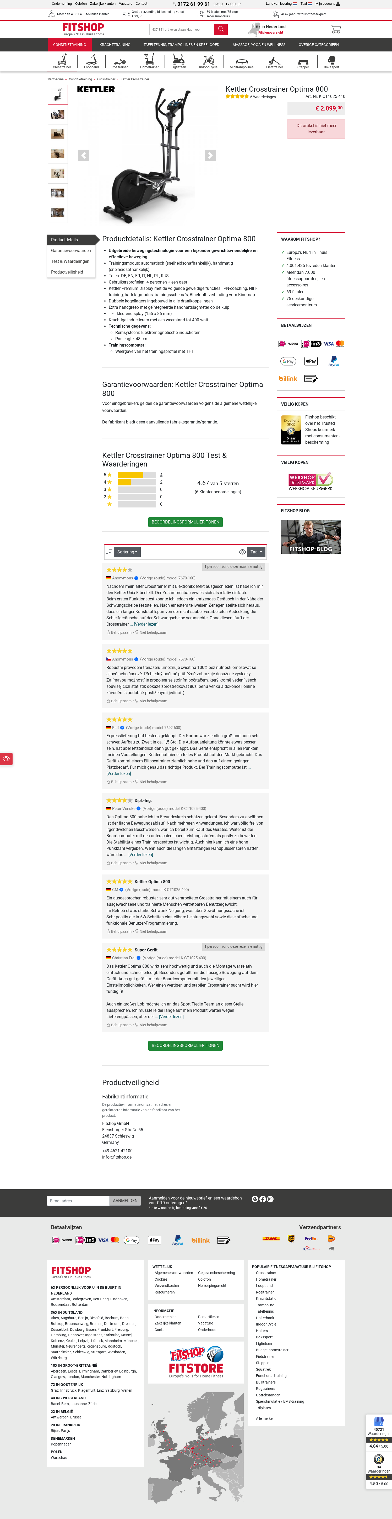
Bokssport (264, 1337)
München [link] (131, 1341)
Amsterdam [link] (60, 1299)
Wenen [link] (126, 1390)
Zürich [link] (93, 1404)
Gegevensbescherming (216, 1273)
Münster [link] (57, 1346)
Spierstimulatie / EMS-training (280, 1402)
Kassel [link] (126, 1335)
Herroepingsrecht (212, 1286)
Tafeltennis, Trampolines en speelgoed (181, 48)
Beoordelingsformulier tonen (185, 525)
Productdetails (64, 243)
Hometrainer (266, 1279)
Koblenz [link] (57, 1341)
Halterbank (265, 1318)
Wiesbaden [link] (116, 1352)
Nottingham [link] (111, 1377)
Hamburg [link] (58, 1335)
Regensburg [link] (96, 1346)
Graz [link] (55, 1390)
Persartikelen (208, 1317)
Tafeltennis (265, 1312)
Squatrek (263, 1369)
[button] (84, 159)
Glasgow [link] (58, 1377)
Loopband (264, 1286)
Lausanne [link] (78, 1404)
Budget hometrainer (272, 1350)
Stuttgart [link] (98, 1352)
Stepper (262, 1363)
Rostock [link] (114, 1346)
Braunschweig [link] (76, 1324)
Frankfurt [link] (105, 1329)
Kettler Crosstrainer (135, 83)
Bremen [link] (96, 1324)
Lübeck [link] (97, 1341)
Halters (262, 1331)
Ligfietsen (264, 1344)
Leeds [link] (73, 1371)
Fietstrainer (265, 1356)
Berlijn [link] (83, 1318)
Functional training (271, 1376)
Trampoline (265, 1305)
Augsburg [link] (69, 1318)
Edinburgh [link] (127, 1371)
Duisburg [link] (77, 1329)
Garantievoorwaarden (71, 254)
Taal (306, 4)
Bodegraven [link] (81, 1299)
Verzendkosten (167, 1286)
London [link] (73, 1377)
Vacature (125, 4)
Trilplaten (263, 1408)
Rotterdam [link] (80, 1305)
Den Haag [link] (101, 1299)
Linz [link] (100, 1390)
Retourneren (165, 1292)
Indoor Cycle (266, 1324)
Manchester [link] (90, 1377)
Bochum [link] (111, 1318)
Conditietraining (69, 48)
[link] (288, 347)
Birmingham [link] (89, 1371)
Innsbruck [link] (68, 1390)
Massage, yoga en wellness (259, 48)
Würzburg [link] (59, 1358)
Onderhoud (207, 1330)
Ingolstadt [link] (93, 1335)
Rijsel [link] (55, 1431)
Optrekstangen (268, 1395)
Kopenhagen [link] (61, 1444)
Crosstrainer (106, 83)
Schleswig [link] (81, 1352)
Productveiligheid (67, 275)
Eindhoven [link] (118, 1299)
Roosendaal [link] (60, 1305)
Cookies (161, 1279)
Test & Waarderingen (70, 265)
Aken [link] (55, 1318)
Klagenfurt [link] (86, 1390)
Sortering (125, 555)
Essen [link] (91, 1329)
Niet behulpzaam (151, 636)
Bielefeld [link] (96, 1318)
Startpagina (55, 83)
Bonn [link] (124, 1318)
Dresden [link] (128, 1324)
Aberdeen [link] (58, 1371)
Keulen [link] (71, 1341)
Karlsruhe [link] (111, 1335)
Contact (141, 4)
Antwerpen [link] (60, 1417)
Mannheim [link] (113, 1341)
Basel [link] (55, 1404)
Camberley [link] (109, 1371)
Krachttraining (115, 48)
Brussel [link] (76, 1417)
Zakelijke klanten (103, 4)
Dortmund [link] (112, 1324)
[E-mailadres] (78, 1201)
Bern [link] (65, 1404)
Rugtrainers (265, 1389)
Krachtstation (267, 1299)
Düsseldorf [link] (59, 1329)
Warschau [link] (59, 1457)
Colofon (81, 4)
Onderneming (62, 4)
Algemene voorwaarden (174, 1273)
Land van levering (281, 4)
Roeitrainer (265, 1292)
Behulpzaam (119, 636)
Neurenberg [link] (75, 1346)
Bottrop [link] (57, 1324)
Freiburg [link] (121, 1329)
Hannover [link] (76, 1335)
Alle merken (265, 1419)
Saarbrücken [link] (61, 1352)
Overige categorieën (319, 48)
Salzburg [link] (112, 1390)
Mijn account (327, 4)
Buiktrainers (266, 1382)
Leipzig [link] (84, 1341)
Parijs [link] (65, 1431)
